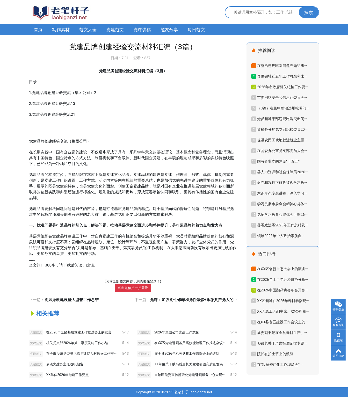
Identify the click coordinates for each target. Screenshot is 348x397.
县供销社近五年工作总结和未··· (282, 76)
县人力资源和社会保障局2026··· (282, 172)
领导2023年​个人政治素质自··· (280, 236)
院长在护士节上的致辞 (275, 354)
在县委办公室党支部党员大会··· (282, 151)
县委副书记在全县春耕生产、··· (282, 333)
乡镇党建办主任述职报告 (64, 364)
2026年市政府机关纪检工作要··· (282, 87)
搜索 (308, 12)
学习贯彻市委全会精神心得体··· (282, 204)
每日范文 (196, 29)
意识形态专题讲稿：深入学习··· (282, 193)
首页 (38, 29)
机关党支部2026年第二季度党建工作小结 (77, 343)
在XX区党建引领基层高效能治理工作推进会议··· (190, 343)
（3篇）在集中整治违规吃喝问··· (283, 108)
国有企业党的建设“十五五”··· (279, 161)
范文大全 (88, 29)
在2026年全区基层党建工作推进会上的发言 (78, 332)
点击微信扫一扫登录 (133, 288)
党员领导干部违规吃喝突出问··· (282, 119)
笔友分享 (169, 29)
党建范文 (115, 29)
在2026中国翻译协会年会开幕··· (282, 290)
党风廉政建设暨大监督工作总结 (71, 299)
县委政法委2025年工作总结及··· (282, 225)
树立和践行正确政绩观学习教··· (282, 182)
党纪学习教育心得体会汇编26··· (282, 214)
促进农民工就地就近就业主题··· (282, 140)
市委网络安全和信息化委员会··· (282, 97)
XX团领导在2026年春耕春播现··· (283, 301)
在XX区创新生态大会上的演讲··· (282, 269)
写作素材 (61, 29)
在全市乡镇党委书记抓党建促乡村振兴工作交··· (81, 353)
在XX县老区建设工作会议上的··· (282, 322)
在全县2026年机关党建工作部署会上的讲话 (186, 353)
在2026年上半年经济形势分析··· (282, 279)
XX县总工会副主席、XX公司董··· (283, 311)
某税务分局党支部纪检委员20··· (282, 129)
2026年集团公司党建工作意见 (176, 332)
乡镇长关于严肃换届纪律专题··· (282, 343)
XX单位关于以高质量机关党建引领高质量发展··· (190, 364)
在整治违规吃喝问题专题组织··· (282, 66)
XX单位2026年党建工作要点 (67, 375)
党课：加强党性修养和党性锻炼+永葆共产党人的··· (193, 299)
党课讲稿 (142, 29)
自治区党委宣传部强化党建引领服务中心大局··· (189, 375)
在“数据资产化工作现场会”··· (279, 364)
